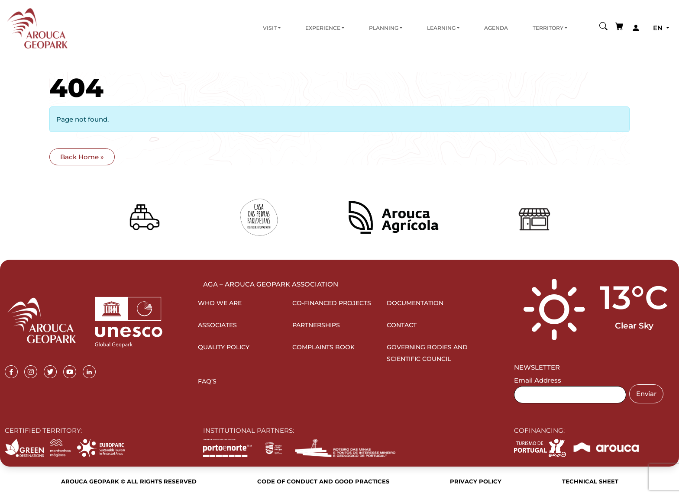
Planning (383, 28)
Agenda (496, 28)
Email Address (537, 380)
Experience (322, 28)
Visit (270, 28)
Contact (402, 325)
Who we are (220, 303)
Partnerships (316, 325)
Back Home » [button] (82, 157)
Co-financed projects (331, 303)
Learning (441, 28)
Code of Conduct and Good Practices (323, 481)
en (658, 28)
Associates (217, 325)
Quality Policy (223, 347)
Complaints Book (323, 347)
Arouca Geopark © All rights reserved (129, 481)
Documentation (415, 303)
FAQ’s (207, 381)
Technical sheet (590, 481)
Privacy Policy (475, 481)
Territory (548, 28)
